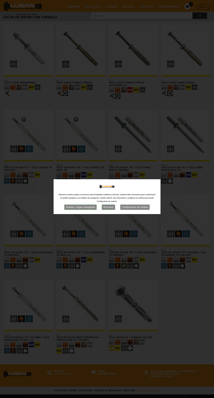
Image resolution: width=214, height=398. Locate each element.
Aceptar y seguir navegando (80, 205)
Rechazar (108, 205)
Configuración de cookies (135, 205)
